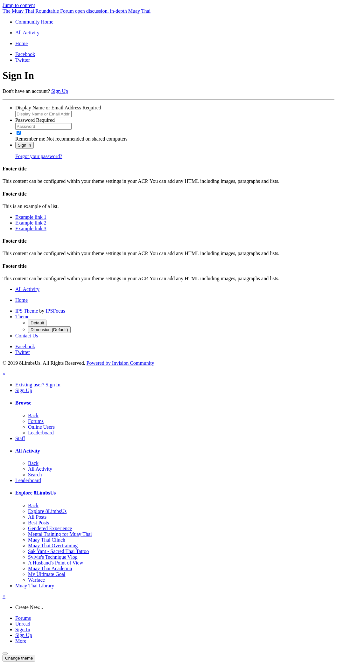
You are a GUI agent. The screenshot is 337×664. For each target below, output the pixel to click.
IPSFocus (55, 311)
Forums (36, 421)
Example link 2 (30, 222)
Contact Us (26, 335)
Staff (20, 438)
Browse (23, 402)
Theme (22, 316)
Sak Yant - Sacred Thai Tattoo (58, 551)
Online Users (41, 427)
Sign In (24, 145)
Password (35, 120)
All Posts (37, 517)
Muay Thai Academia (50, 568)
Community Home (34, 21)
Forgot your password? (38, 156)
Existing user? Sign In (37, 384)
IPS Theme (26, 311)
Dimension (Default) (49, 329)
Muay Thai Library (34, 585)
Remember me (30, 139)
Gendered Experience (50, 528)
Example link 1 (30, 217)
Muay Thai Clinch (46, 540)
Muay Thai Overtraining (53, 545)
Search (35, 474)
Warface (36, 580)
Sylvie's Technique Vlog (53, 557)
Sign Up (59, 91)
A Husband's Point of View (55, 562)
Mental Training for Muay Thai (60, 534)
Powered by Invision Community (120, 363)
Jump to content (19, 5)
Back (33, 415)
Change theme (19, 658)
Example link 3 (30, 228)
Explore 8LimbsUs (35, 492)
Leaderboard (41, 432)
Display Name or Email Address (58, 107)
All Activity (27, 450)
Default (37, 323)
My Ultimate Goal (46, 574)
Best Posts (38, 522)
